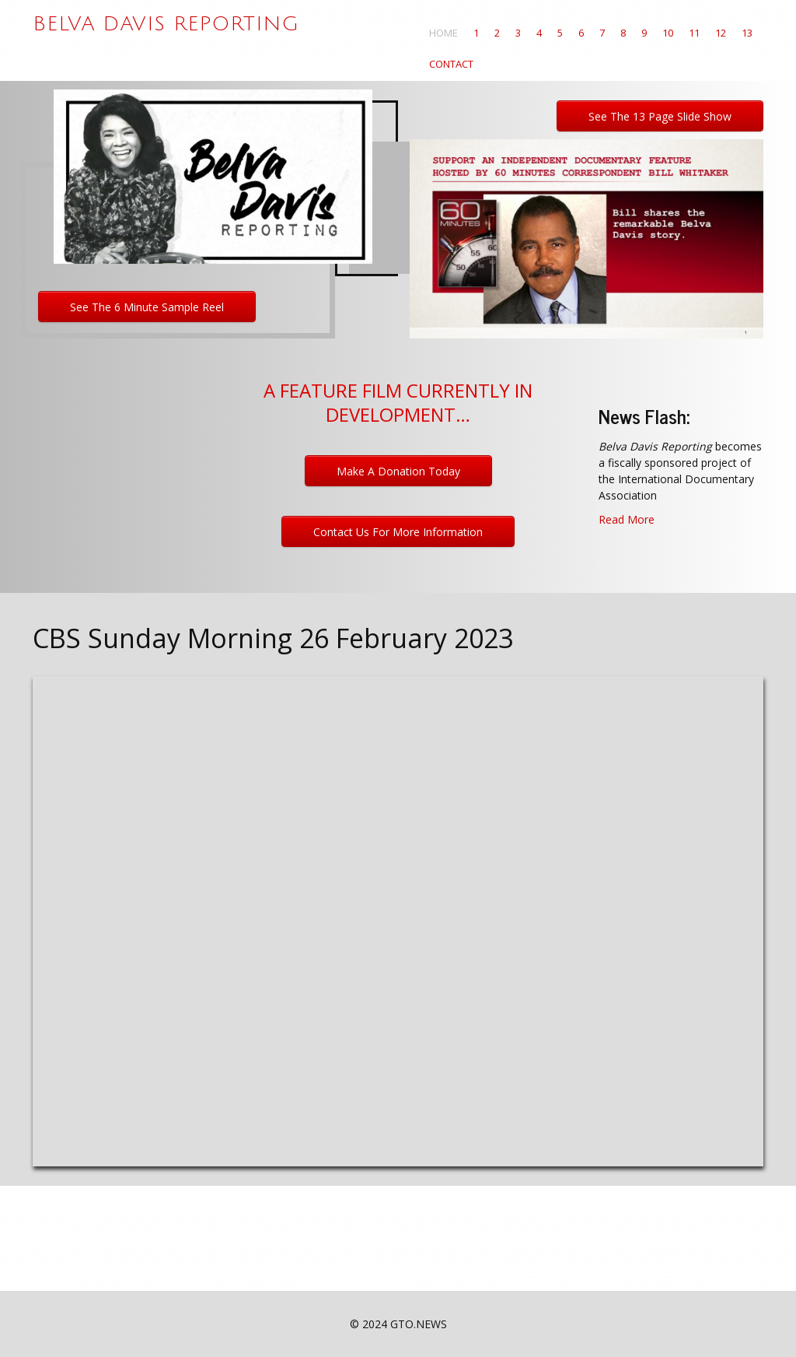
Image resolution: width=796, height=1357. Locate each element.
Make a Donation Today (398, 471)
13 (747, 33)
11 (694, 33)
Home (443, 33)
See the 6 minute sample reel (147, 307)
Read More (627, 519)
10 (667, 33)
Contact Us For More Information (398, 531)
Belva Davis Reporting (166, 24)
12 (720, 33)
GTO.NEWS (418, 1324)
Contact (451, 64)
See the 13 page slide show (659, 116)
